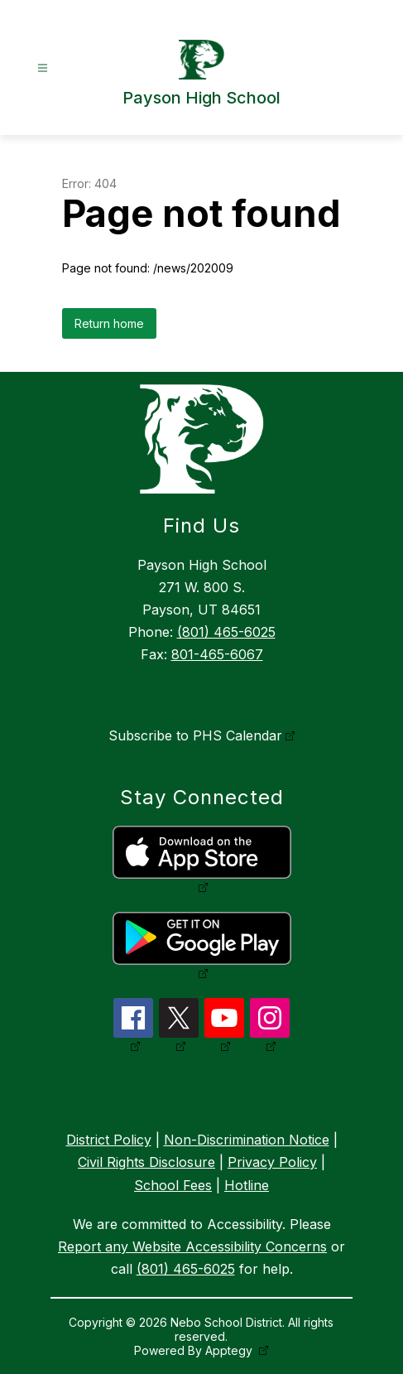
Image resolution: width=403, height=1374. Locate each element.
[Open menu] (42, 68)
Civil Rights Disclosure (146, 1162)
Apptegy (230, 1350)
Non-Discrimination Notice (246, 1139)
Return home (109, 323)
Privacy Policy (272, 1162)
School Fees (173, 1185)
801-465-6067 (217, 654)
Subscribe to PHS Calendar (195, 735)
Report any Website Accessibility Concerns (192, 1246)
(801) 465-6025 (226, 632)
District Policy (108, 1139)
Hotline (246, 1185)
